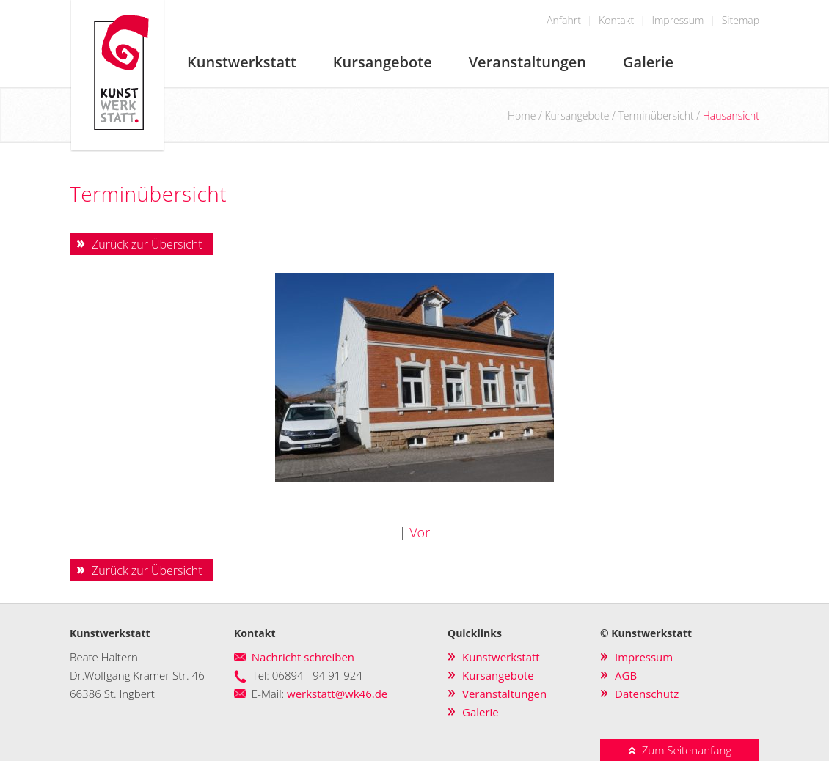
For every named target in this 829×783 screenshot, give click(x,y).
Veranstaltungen (527, 62)
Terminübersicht (655, 115)
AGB (626, 675)
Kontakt (616, 20)
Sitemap (740, 20)
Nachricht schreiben (303, 657)
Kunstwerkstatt (241, 62)
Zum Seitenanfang (679, 750)
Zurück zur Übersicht (147, 244)
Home (522, 115)
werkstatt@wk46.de (337, 693)
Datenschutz (647, 693)
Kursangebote (382, 62)
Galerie (648, 62)
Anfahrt (564, 20)
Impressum (677, 20)
